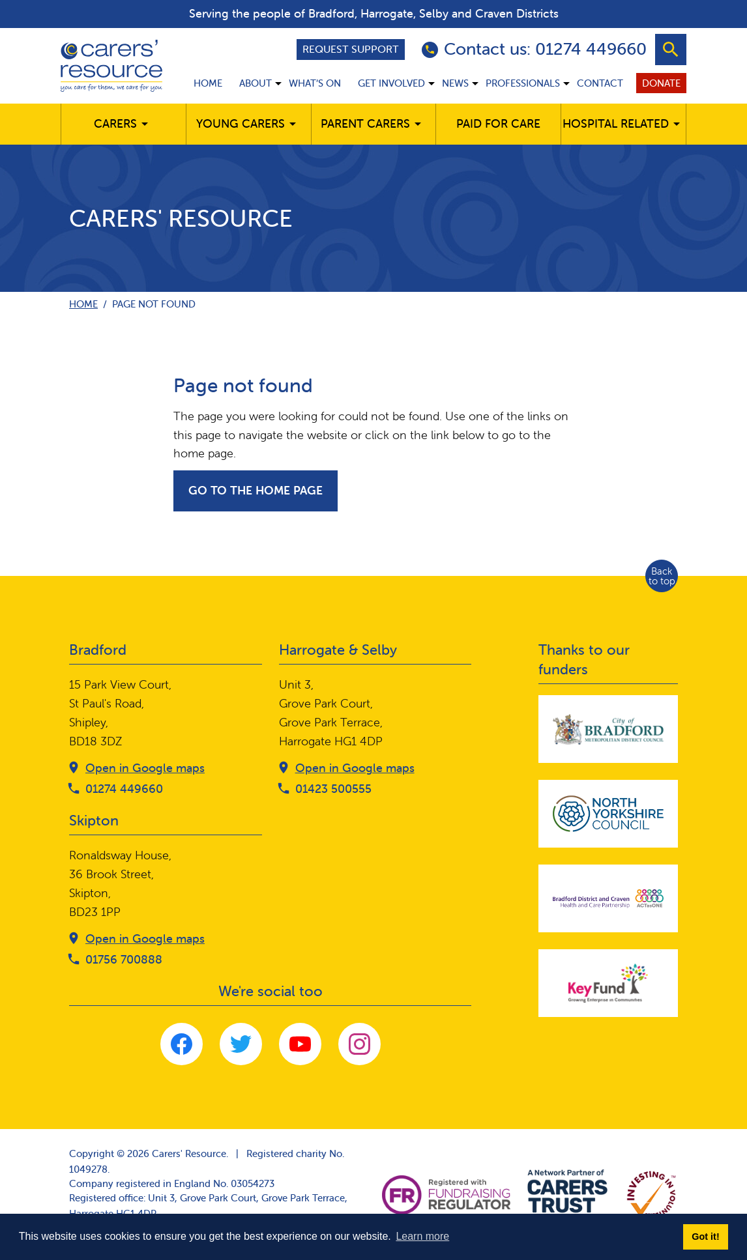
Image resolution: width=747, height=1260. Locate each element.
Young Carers (240, 123)
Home (208, 83)
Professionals (523, 83)
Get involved (391, 83)
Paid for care (498, 123)
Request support (350, 48)
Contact (600, 83)
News (455, 83)
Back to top (662, 576)
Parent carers (365, 123)
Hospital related (616, 123)
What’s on (315, 83)
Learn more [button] (422, 1236)
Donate (661, 83)
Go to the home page (255, 490)
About (255, 83)
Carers (115, 123)
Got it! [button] (705, 1236)
